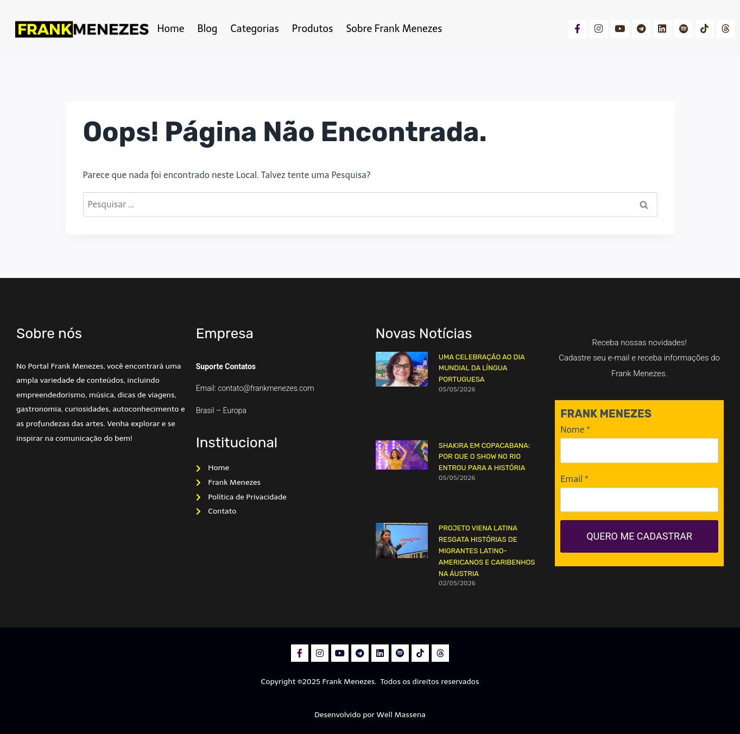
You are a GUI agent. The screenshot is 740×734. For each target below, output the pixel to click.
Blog (207, 29)
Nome (575, 430)
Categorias (254, 29)
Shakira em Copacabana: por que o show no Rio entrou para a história (484, 456)
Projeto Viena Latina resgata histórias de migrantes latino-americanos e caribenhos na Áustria (487, 550)
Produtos (312, 29)
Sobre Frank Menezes (394, 29)
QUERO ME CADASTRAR (639, 536)
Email (574, 479)
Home (171, 29)
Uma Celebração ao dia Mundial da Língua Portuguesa (482, 368)
